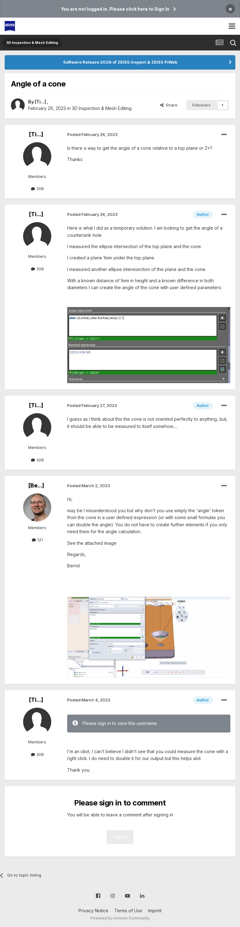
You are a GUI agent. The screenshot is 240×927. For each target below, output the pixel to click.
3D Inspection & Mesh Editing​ (102, 108)
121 (37, 539)
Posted (92, 134)
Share (169, 104)
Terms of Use (128, 910)
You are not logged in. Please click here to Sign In (115, 9)
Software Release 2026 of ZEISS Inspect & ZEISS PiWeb (120, 62)
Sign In (120, 837)
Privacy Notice (93, 910)
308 (37, 188)
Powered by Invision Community (120, 918)
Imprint (155, 910)
